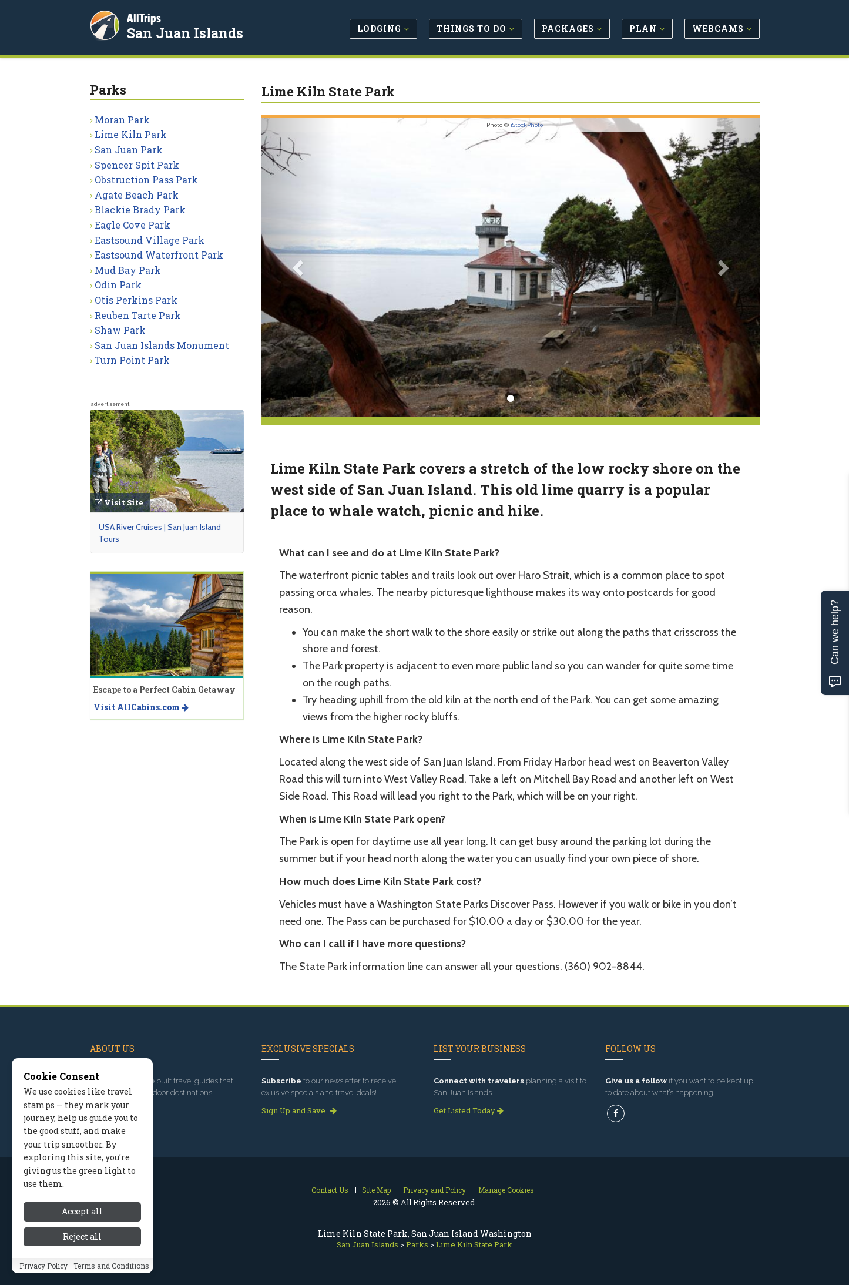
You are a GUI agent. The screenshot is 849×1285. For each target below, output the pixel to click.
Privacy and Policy (434, 1190)
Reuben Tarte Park (138, 315)
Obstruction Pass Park (146, 179)
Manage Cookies (506, 1190)
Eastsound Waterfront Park (159, 255)
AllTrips (146, 17)
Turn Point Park (132, 360)
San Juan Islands (187, 32)
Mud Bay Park (128, 270)
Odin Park (118, 285)
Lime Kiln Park (131, 134)
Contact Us (329, 1190)
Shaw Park (120, 330)
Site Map (376, 1190)
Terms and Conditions (111, 1275)
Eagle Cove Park (132, 225)
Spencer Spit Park (137, 165)
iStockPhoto (527, 125)
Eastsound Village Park (149, 240)
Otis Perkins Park (136, 300)
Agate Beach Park (137, 195)
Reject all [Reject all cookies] (82, 1246)
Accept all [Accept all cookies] (82, 1220)
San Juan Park (129, 149)
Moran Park (122, 119)
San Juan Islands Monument (162, 345)
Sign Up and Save (299, 1110)
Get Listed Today (469, 1110)
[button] (298, 267)
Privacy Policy (43, 1275)
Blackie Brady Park (140, 209)
